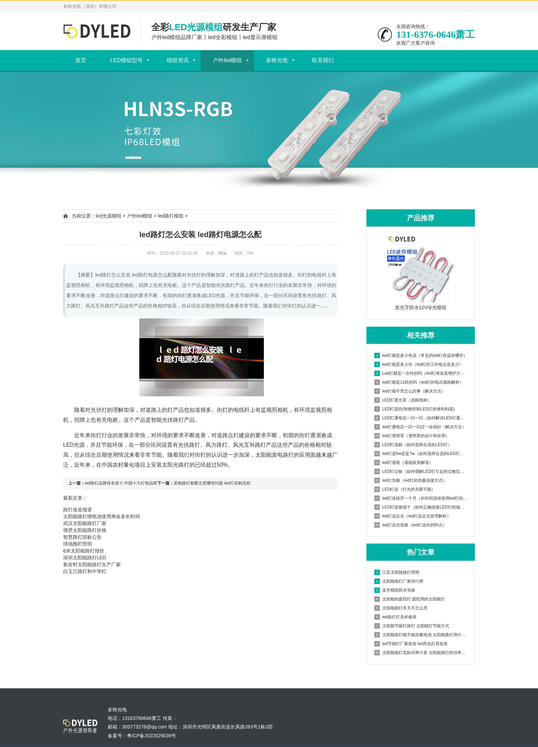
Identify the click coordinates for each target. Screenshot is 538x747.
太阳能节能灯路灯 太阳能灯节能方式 (411, 626)
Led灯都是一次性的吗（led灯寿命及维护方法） (421, 373)
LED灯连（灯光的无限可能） (404, 489)
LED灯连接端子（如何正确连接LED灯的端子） (421, 507)
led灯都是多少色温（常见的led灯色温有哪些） (420, 355)
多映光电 (277, 60)
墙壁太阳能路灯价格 (84, 530)
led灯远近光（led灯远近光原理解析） (412, 516)
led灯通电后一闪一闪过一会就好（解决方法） (420, 427)
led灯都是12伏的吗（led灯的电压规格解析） (419, 382)
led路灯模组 (171, 216)
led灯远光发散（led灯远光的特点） (410, 525)
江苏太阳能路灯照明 (396, 572)
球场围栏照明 (77, 544)
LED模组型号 (126, 60)
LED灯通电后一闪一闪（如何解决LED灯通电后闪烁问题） (421, 418)
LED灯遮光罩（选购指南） (402, 400)
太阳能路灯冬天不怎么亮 (401, 608)
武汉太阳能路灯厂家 (84, 523)
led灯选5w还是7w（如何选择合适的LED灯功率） (421, 453)
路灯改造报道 (77, 509)
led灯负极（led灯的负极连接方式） (410, 480)
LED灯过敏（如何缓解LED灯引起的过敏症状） (421, 471)
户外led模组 (227, 60)
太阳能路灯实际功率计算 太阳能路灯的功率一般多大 (421, 652)
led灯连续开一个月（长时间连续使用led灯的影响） (421, 498)
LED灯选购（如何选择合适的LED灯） (413, 444)
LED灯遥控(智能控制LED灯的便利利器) (414, 409)
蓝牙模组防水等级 (394, 590)
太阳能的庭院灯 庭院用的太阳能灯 (409, 599)
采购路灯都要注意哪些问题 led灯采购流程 (212, 483)
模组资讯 (178, 60)
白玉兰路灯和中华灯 (84, 571)
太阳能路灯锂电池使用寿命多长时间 (101, 516)
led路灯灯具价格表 (395, 617)
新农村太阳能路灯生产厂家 (92, 564)
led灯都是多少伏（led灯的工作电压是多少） (418, 364)
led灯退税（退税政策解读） (403, 462)
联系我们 (323, 60)
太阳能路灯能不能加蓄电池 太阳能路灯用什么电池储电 (421, 635)
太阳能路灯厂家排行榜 (398, 581)
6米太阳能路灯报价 (83, 550)
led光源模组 (108, 216)
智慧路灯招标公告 (82, 537)
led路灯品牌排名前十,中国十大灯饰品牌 (121, 483)
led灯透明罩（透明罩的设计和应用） (411, 436)
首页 (80, 60)
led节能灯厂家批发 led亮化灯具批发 (411, 643)
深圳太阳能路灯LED (84, 557)
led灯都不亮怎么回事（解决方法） (409, 391)
